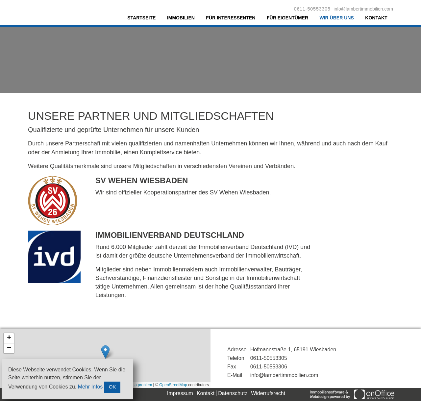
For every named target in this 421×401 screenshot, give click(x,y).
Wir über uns (337, 17)
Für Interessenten (230, 17)
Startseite (141, 17)
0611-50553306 (268, 366)
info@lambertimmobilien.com (363, 9)
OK (112, 386)
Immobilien (181, 17)
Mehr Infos (90, 386)
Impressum (180, 393)
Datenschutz (232, 393)
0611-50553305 (312, 9)
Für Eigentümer (287, 17)
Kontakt (376, 17)
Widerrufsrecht (268, 393)
